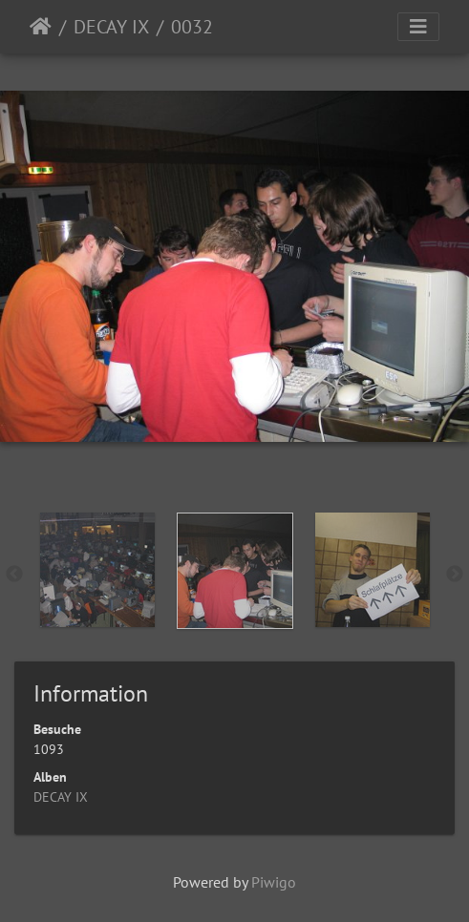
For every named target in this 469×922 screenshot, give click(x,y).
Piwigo (273, 881)
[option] (97, 570)
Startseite (41, 26)
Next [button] (454, 574)
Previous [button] (14, 574)
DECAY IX (111, 26)
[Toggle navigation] (418, 26)
